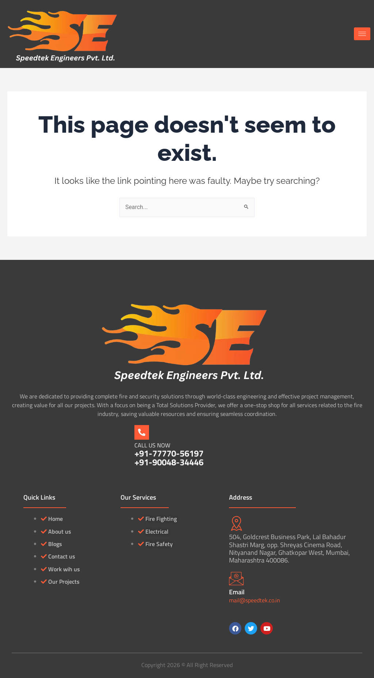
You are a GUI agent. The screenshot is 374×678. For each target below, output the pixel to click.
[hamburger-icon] (362, 33)
